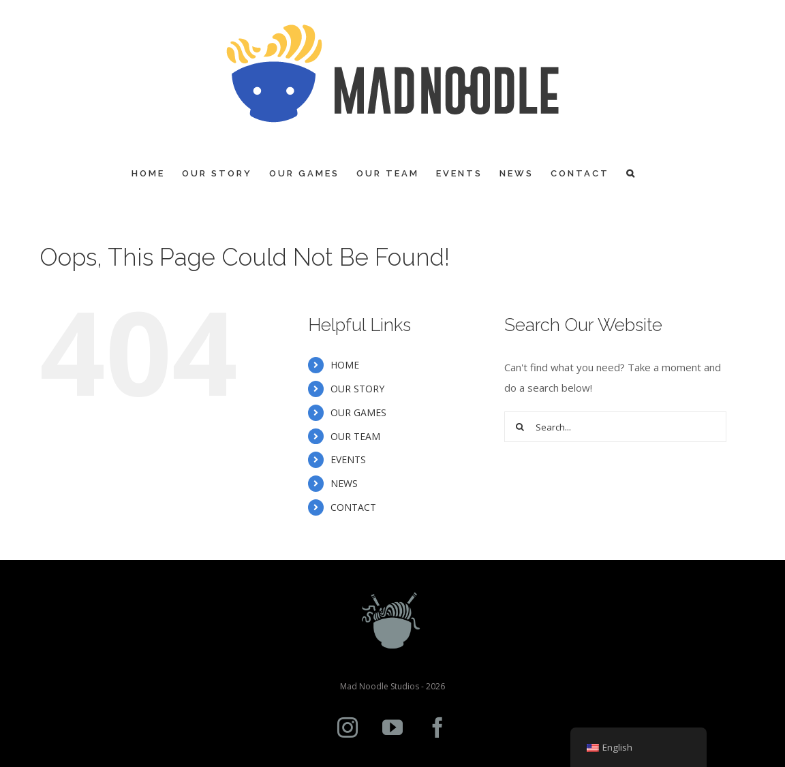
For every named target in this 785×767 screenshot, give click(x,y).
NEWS (344, 483)
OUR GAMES (358, 412)
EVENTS (348, 459)
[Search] (631, 173)
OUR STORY (357, 388)
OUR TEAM (355, 436)
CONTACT (353, 507)
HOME (344, 364)
